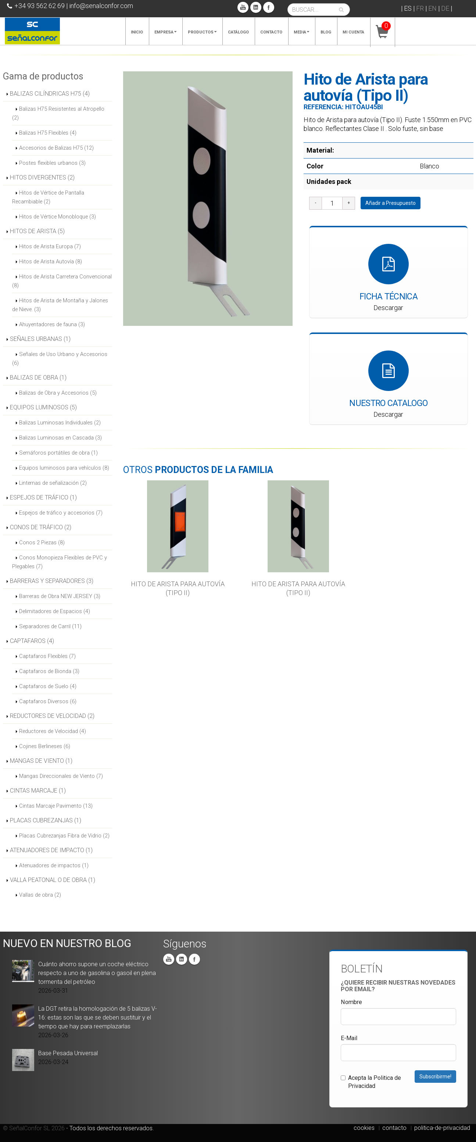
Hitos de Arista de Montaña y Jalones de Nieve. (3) (60, 305)
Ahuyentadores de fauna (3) (52, 324)
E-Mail (349, 1038)
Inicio (137, 32)
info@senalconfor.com (101, 6)
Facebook (268, 7)
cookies (364, 1127)
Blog (326, 32)
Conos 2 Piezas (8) (42, 542)
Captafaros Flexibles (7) (47, 656)
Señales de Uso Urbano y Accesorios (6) (59, 358)
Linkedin (255, 7)
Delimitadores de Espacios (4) (54, 611)
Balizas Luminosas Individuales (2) (60, 422)
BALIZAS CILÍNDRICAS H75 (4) (50, 93)
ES (408, 8)
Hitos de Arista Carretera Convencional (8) (62, 281)
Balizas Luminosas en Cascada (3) (60, 437)
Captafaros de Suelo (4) (47, 686)
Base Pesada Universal (68, 1053)
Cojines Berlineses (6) (44, 746)
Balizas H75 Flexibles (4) (47, 132)
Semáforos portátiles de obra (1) (58, 452)
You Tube (242, 7)
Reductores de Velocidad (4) (52, 731)
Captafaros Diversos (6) (47, 701)
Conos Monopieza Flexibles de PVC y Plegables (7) (59, 562)
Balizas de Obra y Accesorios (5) (58, 392)
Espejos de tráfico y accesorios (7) (61, 512)
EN (432, 8)
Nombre (351, 1002)
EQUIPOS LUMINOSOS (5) (43, 407)
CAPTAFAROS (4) (32, 640)
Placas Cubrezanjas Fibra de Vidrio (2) (64, 835)
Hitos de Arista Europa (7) (50, 246)
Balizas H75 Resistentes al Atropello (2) (58, 113)
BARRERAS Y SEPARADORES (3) (51, 580)
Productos (202, 32)
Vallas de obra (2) (40, 895)
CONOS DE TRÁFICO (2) (40, 527)
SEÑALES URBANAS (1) (40, 338)
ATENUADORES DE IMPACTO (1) (51, 850)
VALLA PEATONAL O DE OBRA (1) (52, 879)
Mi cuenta (353, 32)
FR (420, 8)
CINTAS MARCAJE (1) (38, 790)
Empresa (165, 32)
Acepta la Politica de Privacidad (371, 1081)
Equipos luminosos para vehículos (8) (64, 468)
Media (301, 32)
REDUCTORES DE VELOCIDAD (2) (52, 715)
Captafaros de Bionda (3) (49, 671)
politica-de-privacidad (442, 1127)
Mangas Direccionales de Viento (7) (61, 776)
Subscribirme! (435, 1076)
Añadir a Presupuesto (390, 203)
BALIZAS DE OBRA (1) (38, 377)
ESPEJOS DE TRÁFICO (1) (43, 497)
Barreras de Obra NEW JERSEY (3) (59, 596)
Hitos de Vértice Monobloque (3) (57, 216)
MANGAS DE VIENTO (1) (41, 760)
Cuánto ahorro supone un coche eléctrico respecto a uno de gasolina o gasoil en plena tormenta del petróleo (97, 973)
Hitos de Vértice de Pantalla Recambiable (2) (48, 197)
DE (445, 8)
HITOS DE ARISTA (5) (37, 231)
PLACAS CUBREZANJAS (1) (45, 820)
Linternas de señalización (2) (53, 483)
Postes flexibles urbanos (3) (52, 163)
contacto (394, 1127)
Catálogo (238, 32)
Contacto (271, 32)
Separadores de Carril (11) (50, 626)
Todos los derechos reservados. (111, 1128)
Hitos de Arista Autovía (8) (50, 261)
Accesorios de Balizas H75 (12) (56, 148)
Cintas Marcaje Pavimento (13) (56, 806)
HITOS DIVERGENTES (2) (42, 177)
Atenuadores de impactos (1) (54, 865)
